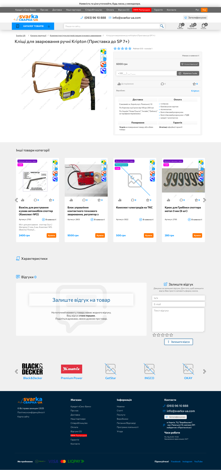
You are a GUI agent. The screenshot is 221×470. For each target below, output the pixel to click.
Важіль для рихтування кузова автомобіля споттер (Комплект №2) (36, 211)
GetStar (110, 378)
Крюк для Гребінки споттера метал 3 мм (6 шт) (183, 209)
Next (205, 200)
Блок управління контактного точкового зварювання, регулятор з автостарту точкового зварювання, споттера (83, 211)
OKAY (188, 378)
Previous (16, 200)
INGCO (149, 378)
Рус (197, 9)
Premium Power (71, 378)
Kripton (195, 90)
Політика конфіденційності (31, 412)
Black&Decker (32, 378)
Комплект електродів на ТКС (134, 207)
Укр (204, 9)
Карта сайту (23, 416)
